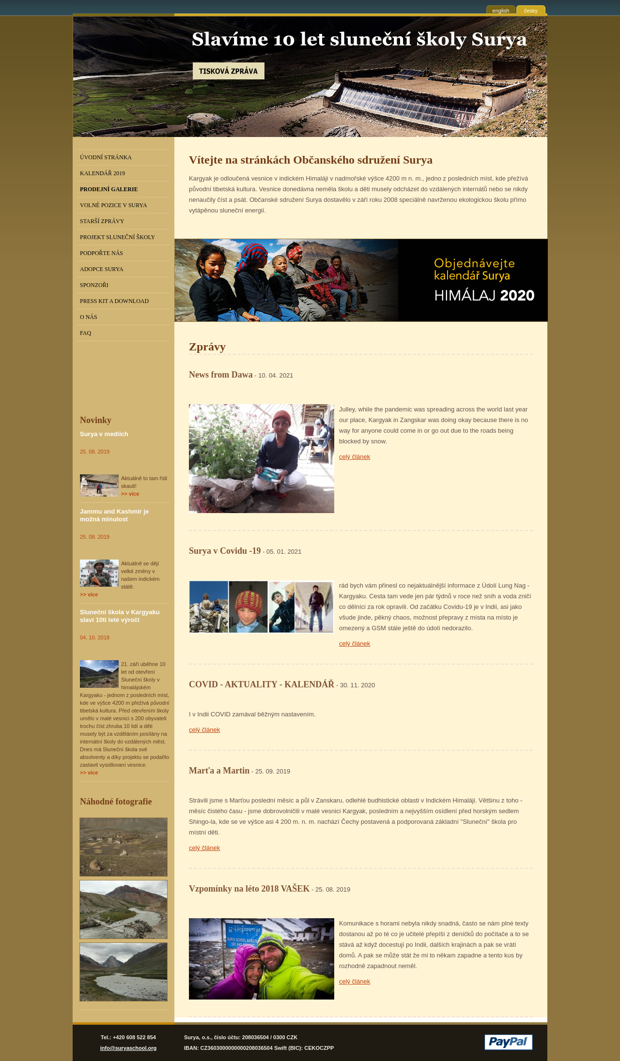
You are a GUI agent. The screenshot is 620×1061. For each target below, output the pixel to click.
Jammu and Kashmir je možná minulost (114, 515)
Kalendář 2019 (102, 173)
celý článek (354, 456)
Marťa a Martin (219, 770)
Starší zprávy (102, 221)
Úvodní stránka (106, 157)
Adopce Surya (102, 269)
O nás (88, 317)
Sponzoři (94, 285)
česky (531, 11)
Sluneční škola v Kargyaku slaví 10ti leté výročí (120, 615)
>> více (130, 494)
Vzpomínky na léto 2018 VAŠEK (249, 889)
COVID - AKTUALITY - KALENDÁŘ (261, 684)
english (501, 11)
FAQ (85, 333)
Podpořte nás (101, 253)
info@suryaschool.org (128, 1048)
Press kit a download (114, 301)
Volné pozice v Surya (113, 205)
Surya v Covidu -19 (225, 551)
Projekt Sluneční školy (117, 237)
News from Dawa (221, 374)
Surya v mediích (104, 434)
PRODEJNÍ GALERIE (109, 189)
